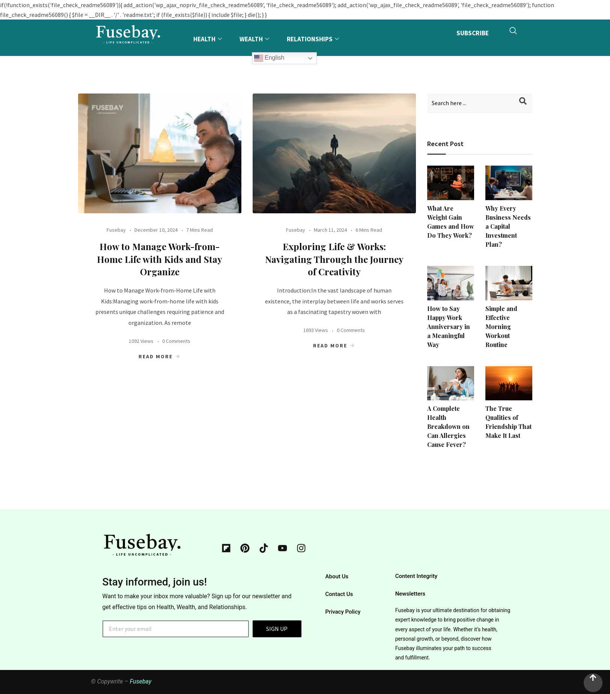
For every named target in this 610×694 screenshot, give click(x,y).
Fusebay (116, 229)
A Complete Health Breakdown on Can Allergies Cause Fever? (448, 426)
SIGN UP (277, 628)
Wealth (255, 39)
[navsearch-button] (513, 34)
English (270, 58)
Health (208, 39)
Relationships (314, 39)
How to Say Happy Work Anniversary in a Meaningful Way (448, 327)
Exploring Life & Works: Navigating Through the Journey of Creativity (334, 259)
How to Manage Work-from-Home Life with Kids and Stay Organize (159, 259)
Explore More (214, 64)
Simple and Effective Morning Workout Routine (501, 327)
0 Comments (176, 341)
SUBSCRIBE (472, 34)
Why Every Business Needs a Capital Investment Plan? (508, 226)
